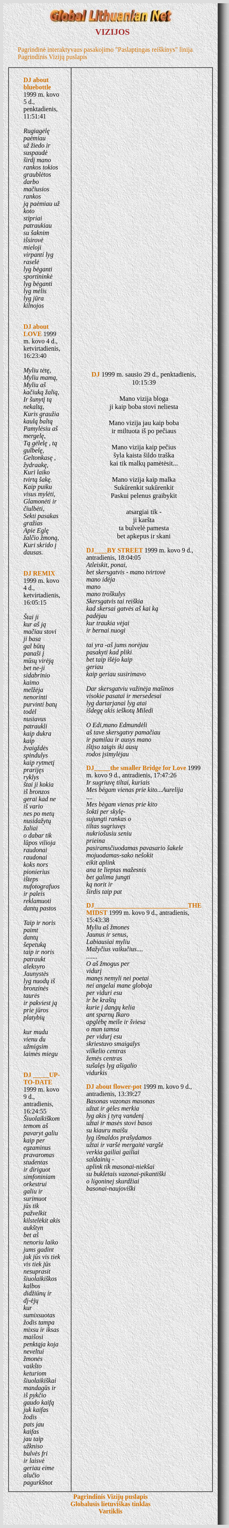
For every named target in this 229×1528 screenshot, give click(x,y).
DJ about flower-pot (113, 1086)
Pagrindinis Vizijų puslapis (52, 56)
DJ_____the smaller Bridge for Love (136, 767)
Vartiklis (110, 1511)
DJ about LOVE (36, 330)
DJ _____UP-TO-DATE (41, 1078)
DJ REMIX (39, 573)
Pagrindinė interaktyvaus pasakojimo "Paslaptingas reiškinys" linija (105, 49)
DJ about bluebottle (37, 83)
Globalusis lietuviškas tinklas (110, 1503)
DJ (96, 374)
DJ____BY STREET (114, 550)
